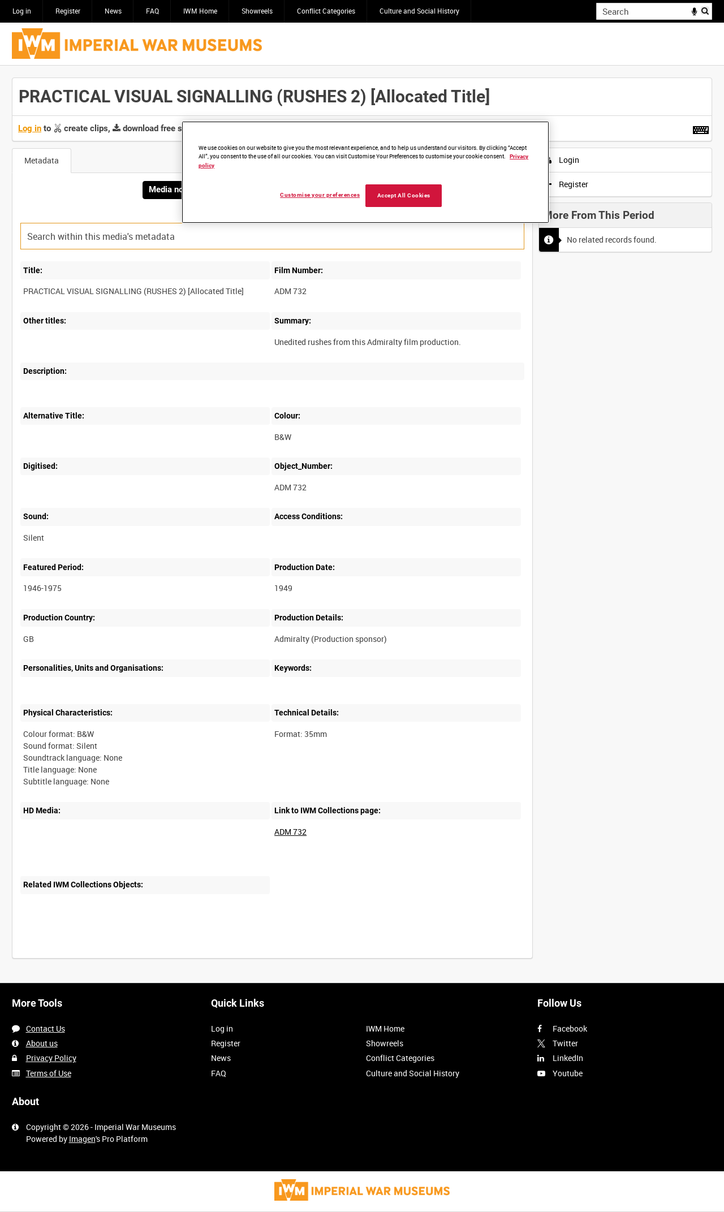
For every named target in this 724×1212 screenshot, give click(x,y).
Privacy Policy (51, 1058)
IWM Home (200, 10)
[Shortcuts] (701, 128)
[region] (365, 172)
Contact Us (45, 1028)
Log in (21, 10)
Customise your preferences (320, 195)
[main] (362, 524)
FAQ (152, 10)
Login (562, 159)
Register (67, 10)
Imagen (82, 1138)
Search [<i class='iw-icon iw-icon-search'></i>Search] (705, 10)
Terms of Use (48, 1073)
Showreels (257, 10)
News (113, 10)
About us (42, 1043)
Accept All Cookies (403, 195)
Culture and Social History (419, 10)
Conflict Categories (326, 10)
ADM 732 (290, 831)
